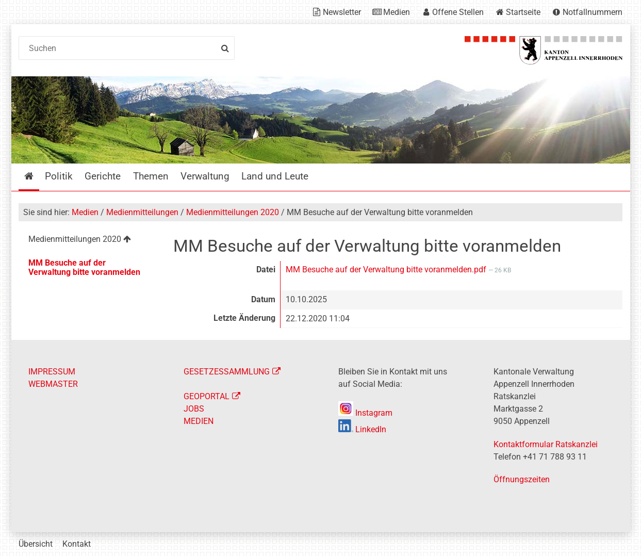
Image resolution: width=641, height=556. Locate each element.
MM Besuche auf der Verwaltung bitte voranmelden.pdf (387, 269)
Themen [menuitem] (151, 176)
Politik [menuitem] (59, 176)
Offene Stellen (458, 12)
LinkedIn (362, 429)
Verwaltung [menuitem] (204, 176)
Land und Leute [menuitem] (274, 176)
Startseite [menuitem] (36, 176)
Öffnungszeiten (522, 479)
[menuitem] (88, 240)
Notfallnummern (592, 12)
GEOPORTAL (206, 396)
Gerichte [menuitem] (103, 176)
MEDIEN (198, 421)
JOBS (194, 409)
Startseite (523, 12)
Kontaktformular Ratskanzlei (546, 444)
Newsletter (342, 12)
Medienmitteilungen (142, 212)
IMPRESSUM (51, 372)
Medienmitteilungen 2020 (232, 212)
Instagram (365, 413)
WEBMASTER (53, 384)
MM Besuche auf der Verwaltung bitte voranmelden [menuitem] (84, 267)
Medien (396, 12)
